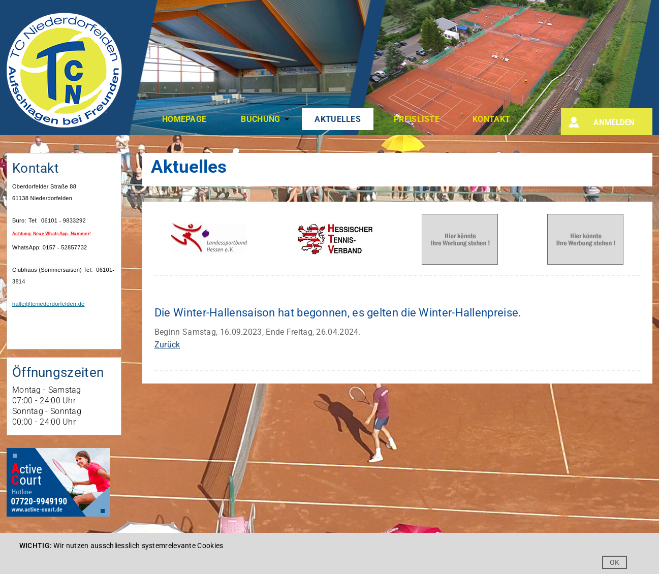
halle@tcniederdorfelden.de (48, 304)
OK (615, 562)
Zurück (167, 344)
